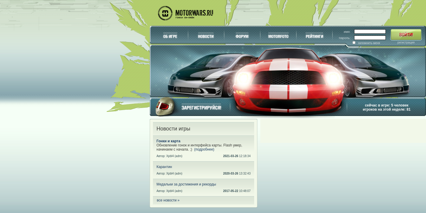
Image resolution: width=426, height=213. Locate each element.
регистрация (406, 42)
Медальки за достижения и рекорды (186, 184)
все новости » (168, 200)
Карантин (164, 167)
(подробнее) (204, 149)
